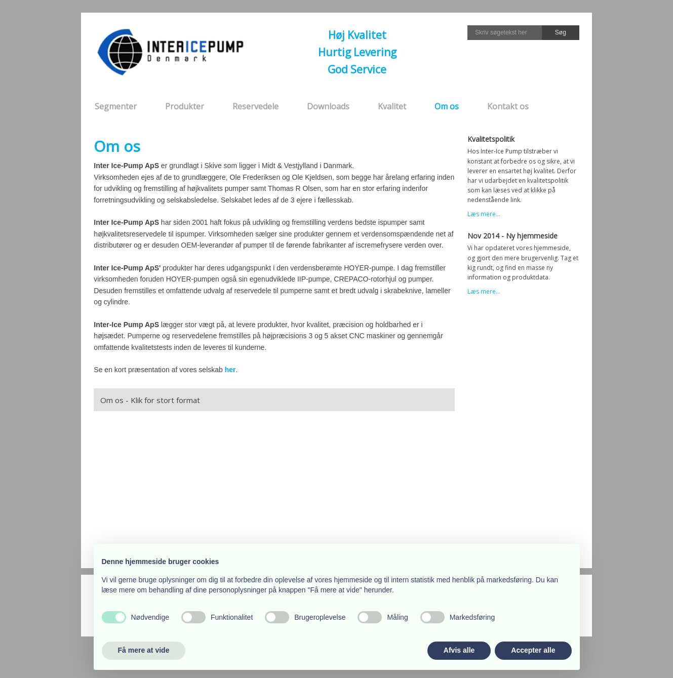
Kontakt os (508, 106)
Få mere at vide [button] (144, 650)
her (230, 370)
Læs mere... (483, 214)
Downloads (328, 106)
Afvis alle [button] (459, 650)
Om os (446, 106)
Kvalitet (392, 106)
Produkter (184, 106)
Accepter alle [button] (533, 650)
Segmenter (116, 106)
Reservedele (255, 106)
